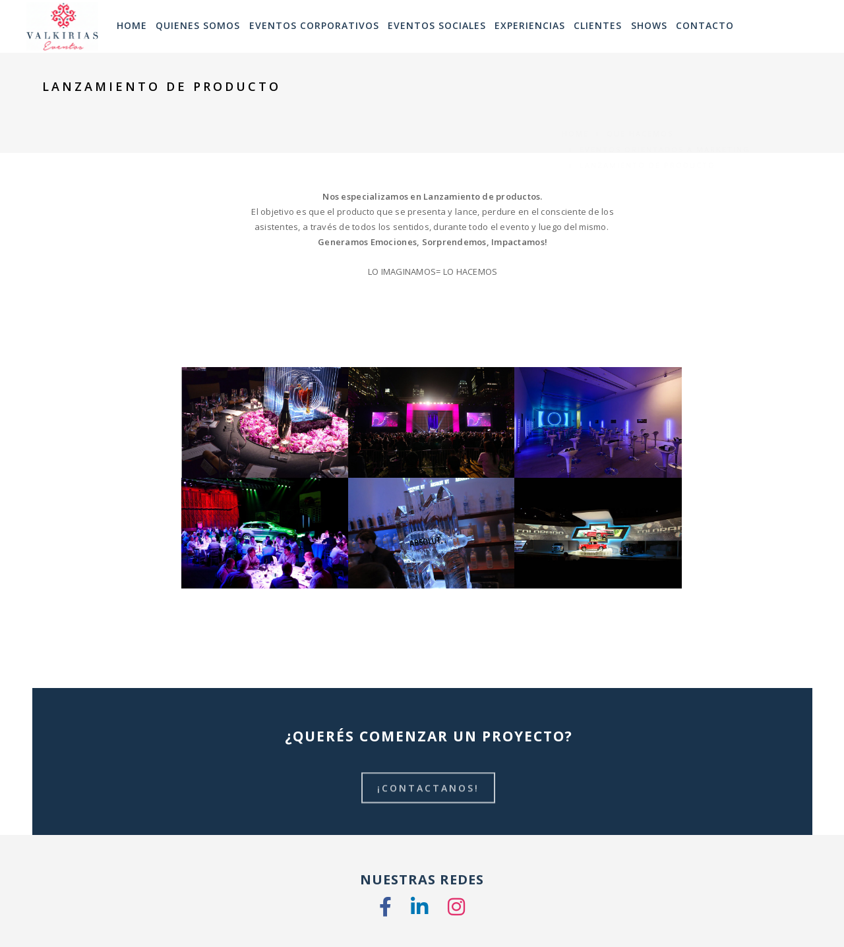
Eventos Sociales (437, 25)
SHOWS (649, 25)
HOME (132, 25)
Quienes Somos (198, 25)
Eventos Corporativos (314, 25)
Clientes (598, 25)
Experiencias (530, 25)
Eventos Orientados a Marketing (665, 102)
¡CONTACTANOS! (429, 795)
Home (575, 87)
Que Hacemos (640, 87)
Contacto (705, 25)
